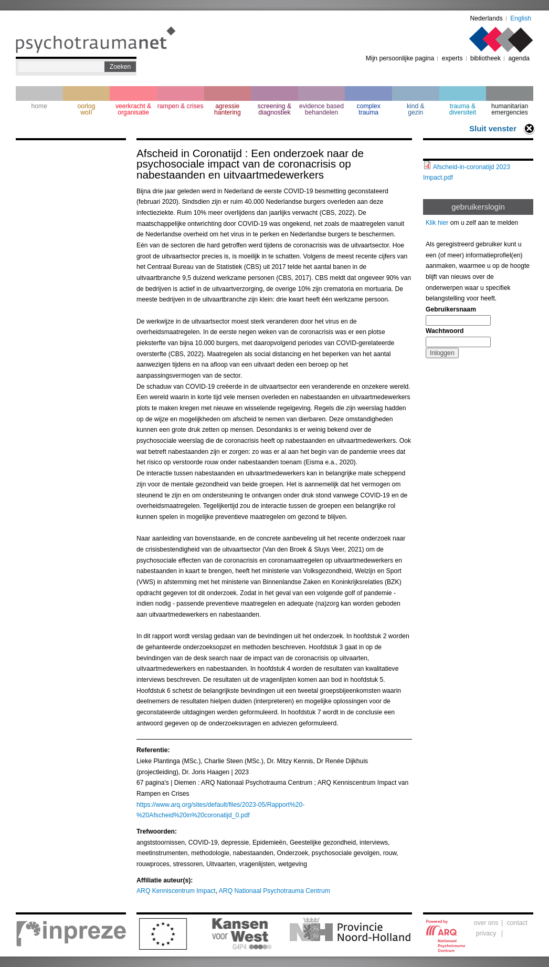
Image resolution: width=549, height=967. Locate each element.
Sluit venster (492, 128)
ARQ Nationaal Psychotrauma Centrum (274, 891)
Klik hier (437, 222)
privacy (486, 933)
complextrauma (369, 109)
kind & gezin (416, 109)
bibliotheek (485, 58)
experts (452, 58)
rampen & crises (180, 106)
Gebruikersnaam (451, 309)
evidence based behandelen (321, 109)
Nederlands (486, 18)
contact (517, 923)
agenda (519, 58)
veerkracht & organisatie (133, 109)
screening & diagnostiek (274, 109)
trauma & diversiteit (462, 109)
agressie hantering (227, 109)
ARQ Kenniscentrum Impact (176, 891)
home (39, 106)
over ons (486, 923)
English (520, 18)
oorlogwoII (87, 109)
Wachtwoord (444, 331)
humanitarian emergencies (509, 109)
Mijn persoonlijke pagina (400, 58)
